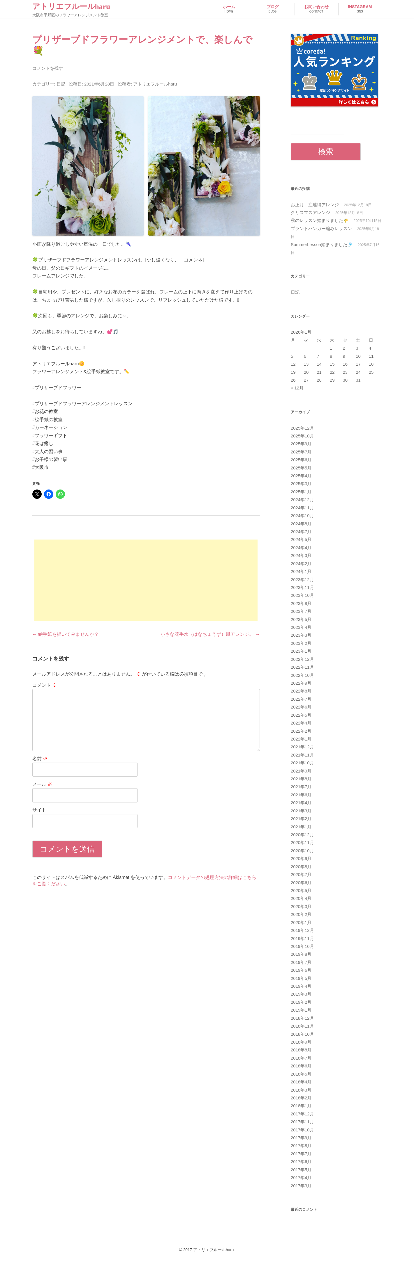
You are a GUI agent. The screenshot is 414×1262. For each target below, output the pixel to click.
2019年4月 (301, 986)
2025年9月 (301, 444)
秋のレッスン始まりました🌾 (319, 220)
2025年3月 (301, 483)
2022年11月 (302, 667)
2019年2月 (301, 1002)
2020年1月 (301, 922)
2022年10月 (302, 675)
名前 (39, 758)
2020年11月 (302, 842)
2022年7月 (301, 699)
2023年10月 (302, 595)
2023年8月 (301, 603)
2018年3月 (301, 1090)
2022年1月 (301, 739)
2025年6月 (301, 460)
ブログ (273, 9)
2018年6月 (301, 1066)
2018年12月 (302, 1018)
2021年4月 (301, 802)
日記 (61, 84)
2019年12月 (302, 930)
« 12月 (297, 388)
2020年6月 (301, 882)
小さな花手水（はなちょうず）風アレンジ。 (210, 634)
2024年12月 (302, 499)
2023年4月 (301, 627)
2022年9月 (301, 683)
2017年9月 (301, 1137)
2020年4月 (301, 898)
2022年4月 (301, 723)
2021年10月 (302, 763)
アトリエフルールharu (71, 6)
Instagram (360, 9)
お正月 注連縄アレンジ (315, 204)
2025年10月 (302, 436)
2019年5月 (301, 978)
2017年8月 (301, 1145)
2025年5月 (301, 468)
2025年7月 (301, 452)
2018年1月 (301, 1105)
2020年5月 (301, 890)
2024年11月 (302, 507)
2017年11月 (302, 1121)
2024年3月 (301, 555)
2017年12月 (302, 1114)
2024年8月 (301, 523)
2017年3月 (301, 1185)
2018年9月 (301, 1042)
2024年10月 (302, 515)
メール (42, 784)
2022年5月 (301, 715)
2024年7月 (301, 531)
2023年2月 (301, 643)
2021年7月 (301, 786)
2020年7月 (301, 874)
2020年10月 (302, 850)
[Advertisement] (146, 580)
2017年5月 (301, 1169)
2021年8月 (301, 779)
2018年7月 (301, 1058)
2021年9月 (301, 771)
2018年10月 (302, 1034)
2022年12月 (302, 659)
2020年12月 (302, 834)
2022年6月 (301, 707)
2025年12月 (302, 428)
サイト (39, 809)
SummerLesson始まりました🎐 (322, 244)
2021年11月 (302, 755)
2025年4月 (301, 476)
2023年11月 (302, 587)
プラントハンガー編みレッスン (321, 228)
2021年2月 (301, 818)
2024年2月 (301, 563)
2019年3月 (301, 994)
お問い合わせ (316, 9)
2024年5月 (301, 539)
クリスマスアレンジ (310, 212)
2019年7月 (301, 962)
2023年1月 (301, 651)
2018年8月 (301, 1050)
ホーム (229, 9)
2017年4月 (301, 1177)
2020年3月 (301, 906)
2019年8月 (301, 954)
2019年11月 (302, 938)
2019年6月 (301, 970)
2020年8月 (301, 866)
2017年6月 (301, 1161)
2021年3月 (301, 811)
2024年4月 (301, 547)
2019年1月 (301, 1010)
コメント (44, 685)
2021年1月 (301, 827)
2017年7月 (301, 1153)
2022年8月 (301, 691)
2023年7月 (301, 611)
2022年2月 (301, 731)
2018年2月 (301, 1098)
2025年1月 (301, 492)
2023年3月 (301, 635)
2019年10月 (302, 946)
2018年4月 (301, 1082)
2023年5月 (301, 619)
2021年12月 (302, 747)
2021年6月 (301, 795)
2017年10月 (302, 1130)
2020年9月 (301, 858)
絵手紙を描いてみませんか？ (65, 634)
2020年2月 (301, 914)
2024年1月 (301, 571)
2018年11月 (302, 1026)
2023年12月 (302, 579)
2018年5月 (301, 1074)
